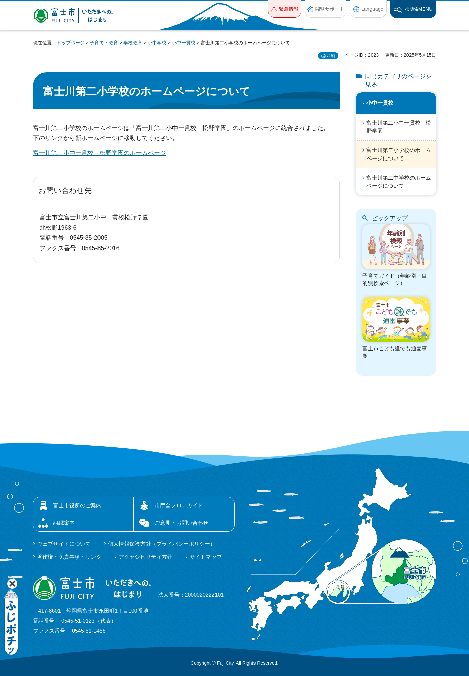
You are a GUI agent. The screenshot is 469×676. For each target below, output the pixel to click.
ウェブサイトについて (64, 544)
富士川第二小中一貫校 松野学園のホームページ (99, 153)
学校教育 (132, 42)
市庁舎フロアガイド (179, 505)
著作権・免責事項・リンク (69, 557)
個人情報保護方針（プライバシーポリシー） (162, 544)
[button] (284, 9)
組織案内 (64, 523)
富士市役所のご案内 (77, 505)
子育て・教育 (104, 42)
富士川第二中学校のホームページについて (398, 182)
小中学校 (157, 42)
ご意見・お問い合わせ (181, 523)
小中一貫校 (183, 42)
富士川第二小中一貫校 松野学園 (398, 127)
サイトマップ (206, 557)
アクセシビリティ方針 (145, 557)
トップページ (70, 42)
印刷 (331, 55)
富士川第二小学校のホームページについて (398, 154)
